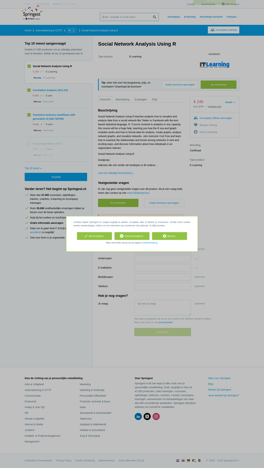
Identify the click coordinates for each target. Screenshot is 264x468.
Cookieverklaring (149, 243)
